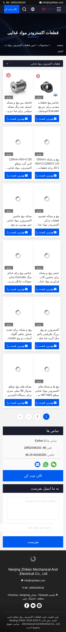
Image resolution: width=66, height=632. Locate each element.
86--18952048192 (14, 2)
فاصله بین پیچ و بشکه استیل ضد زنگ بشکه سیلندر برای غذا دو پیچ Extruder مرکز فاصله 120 (19, 111)
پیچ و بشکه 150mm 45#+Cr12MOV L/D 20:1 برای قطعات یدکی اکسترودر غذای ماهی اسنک (47, 168)
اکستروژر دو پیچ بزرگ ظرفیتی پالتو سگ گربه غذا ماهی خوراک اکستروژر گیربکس (48, 338)
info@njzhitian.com (51, 2)
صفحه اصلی (60, 48)
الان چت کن (10, 9)
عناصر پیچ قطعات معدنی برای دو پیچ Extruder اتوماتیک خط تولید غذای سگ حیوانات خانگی (48, 111)
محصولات (43, 45)
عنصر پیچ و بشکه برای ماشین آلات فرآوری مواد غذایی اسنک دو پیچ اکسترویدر (48, 281)
